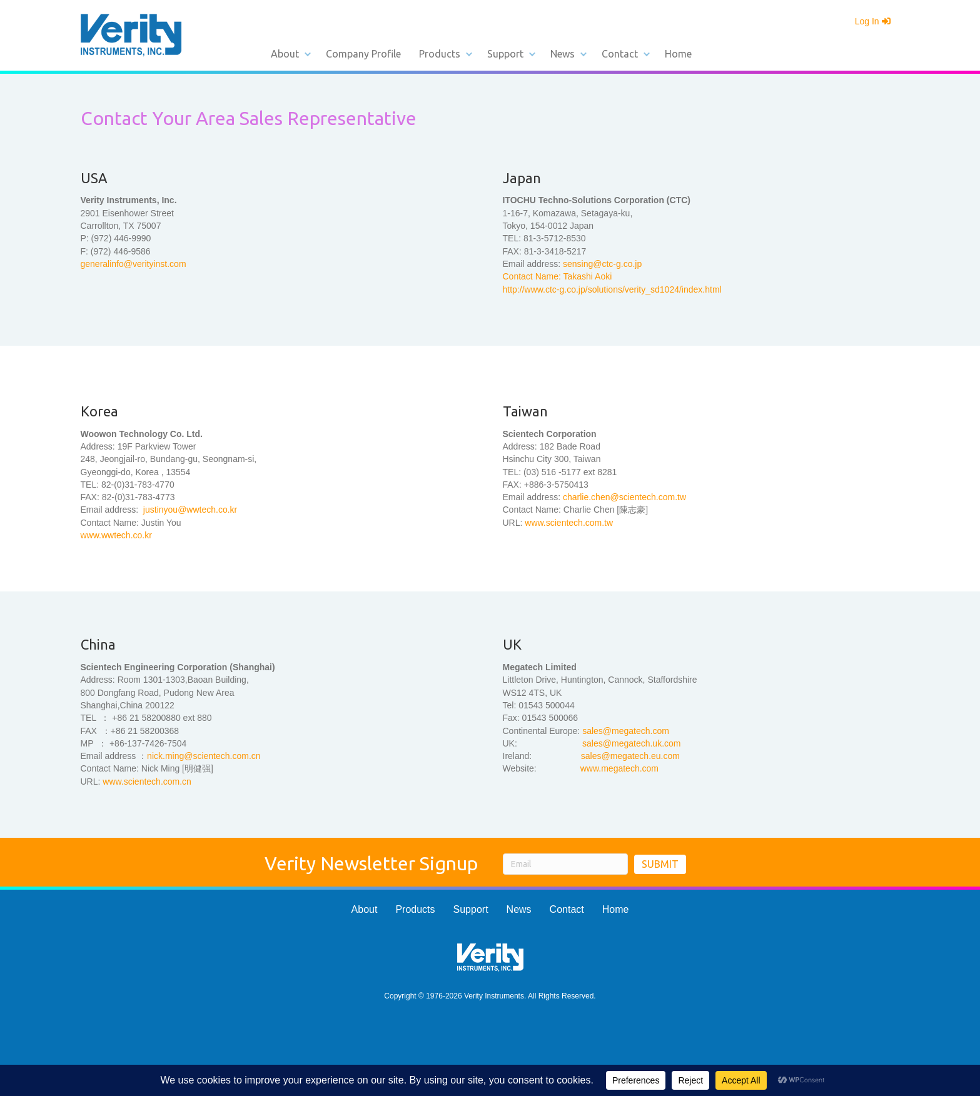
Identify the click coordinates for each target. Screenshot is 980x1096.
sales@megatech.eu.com (630, 756)
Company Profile (363, 53)
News (562, 53)
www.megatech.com (619, 768)
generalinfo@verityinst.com (133, 264)
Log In (873, 21)
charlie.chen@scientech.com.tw (624, 497)
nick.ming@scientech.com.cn (204, 756)
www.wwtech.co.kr (116, 535)
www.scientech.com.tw (569, 523)
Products (439, 53)
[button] (307, 54)
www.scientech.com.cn (147, 782)
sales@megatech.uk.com (631, 743)
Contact (620, 53)
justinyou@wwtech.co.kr (189, 510)
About (285, 53)
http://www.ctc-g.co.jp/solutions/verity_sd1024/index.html (612, 289)
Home (678, 53)
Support (505, 53)
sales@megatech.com (625, 731)
